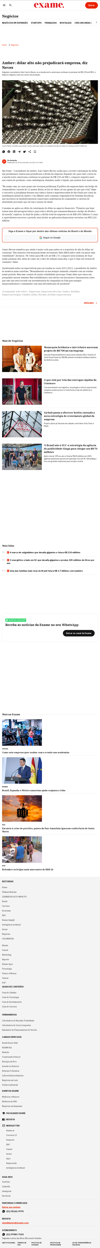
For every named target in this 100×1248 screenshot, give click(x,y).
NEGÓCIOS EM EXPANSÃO (15, 23)
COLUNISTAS (8, 939)
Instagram (6, 1191)
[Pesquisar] (10, 5)
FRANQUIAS (51, 23)
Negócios (10, 16)
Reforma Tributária (10, 1071)
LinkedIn (6, 1186)
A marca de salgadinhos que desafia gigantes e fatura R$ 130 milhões (43, 552)
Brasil (4, 901)
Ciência (5, 978)
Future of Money (9, 973)
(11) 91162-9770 (15, 1211)
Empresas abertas (51, 291)
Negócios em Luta (10, 1080)
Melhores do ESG (9, 1101)
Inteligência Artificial (11, 925)
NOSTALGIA (65, 23)
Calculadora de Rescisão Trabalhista (18, 1020)
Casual (5, 950)
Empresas (34, 291)
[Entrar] (91, 5)
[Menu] (4, 5)
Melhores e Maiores (10, 1097)
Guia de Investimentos (12, 1002)
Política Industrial (10, 1085)
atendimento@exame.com (15, 1223)
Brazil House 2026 (10, 1043)
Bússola (5, 1052)
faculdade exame (15, 1113)
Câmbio (26, 294)
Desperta (10, 1140)
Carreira (6, 906)
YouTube (6, 1182)
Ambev (66, 291)
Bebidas (75, 291)
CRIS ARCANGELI (83, 23)
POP (4, 983)
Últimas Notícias (9, 892)
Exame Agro (7, 964)
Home (4, 45)
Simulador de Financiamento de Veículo (19, 1030)
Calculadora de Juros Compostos (16, 1025)
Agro (8, 1158)
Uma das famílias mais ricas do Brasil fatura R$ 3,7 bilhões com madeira (45, 571)
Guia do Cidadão (9, 992)
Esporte (5, 959)
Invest (4, 929)
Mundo (5, 945)
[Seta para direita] (93, 22)
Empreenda (11, 1163)
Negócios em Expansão (12, 1106)
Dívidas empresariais (59, 294)
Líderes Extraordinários (12, 1075)
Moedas (42, 294)
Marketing (6, 955)
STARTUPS (36, 23)
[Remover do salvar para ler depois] (34, 151)
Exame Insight (8, 920)
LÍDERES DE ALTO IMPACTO (14, 897)
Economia (6, 911)
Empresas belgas (11, 294)
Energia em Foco (9, 1061)
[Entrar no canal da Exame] (79, 633)
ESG (4, 915)
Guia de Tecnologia (10, 997)
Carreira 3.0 (11, 1135)
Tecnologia (7, 969)
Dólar (34, 294)
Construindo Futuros (11, 1057)
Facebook (6, 1196)
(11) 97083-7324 (15, 1234)
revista (10, 1119)
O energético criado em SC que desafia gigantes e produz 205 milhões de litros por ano (50, 562)
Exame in (10, 1130)
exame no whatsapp (16, 620)
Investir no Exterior (10, 1066)
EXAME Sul (7, 1047)
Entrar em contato (11, 1207)
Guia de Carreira (9, 1006)
